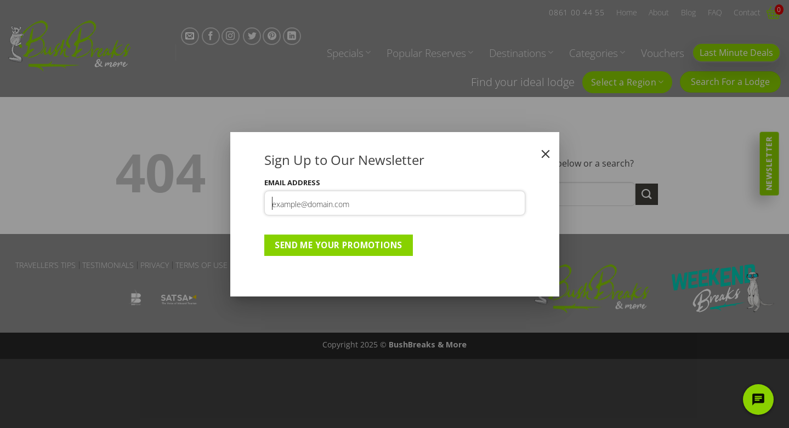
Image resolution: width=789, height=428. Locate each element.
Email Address (292, 182)
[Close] (545, 154)
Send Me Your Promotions (338, 245)
